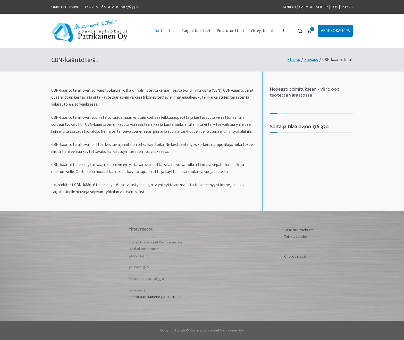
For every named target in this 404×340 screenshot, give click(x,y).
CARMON (306, 7)
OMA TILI (59, 7)
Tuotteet (164, 30)
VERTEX (322, 7)
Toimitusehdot (296, 236)
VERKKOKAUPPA (335, 30)
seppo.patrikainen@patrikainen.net (157, 297)
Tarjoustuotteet (196, 30)
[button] (172, 30)
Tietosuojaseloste (299, 230)
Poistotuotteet (230, 30)
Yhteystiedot (262, 30)
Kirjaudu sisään (295, 256)
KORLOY (290, 7)
